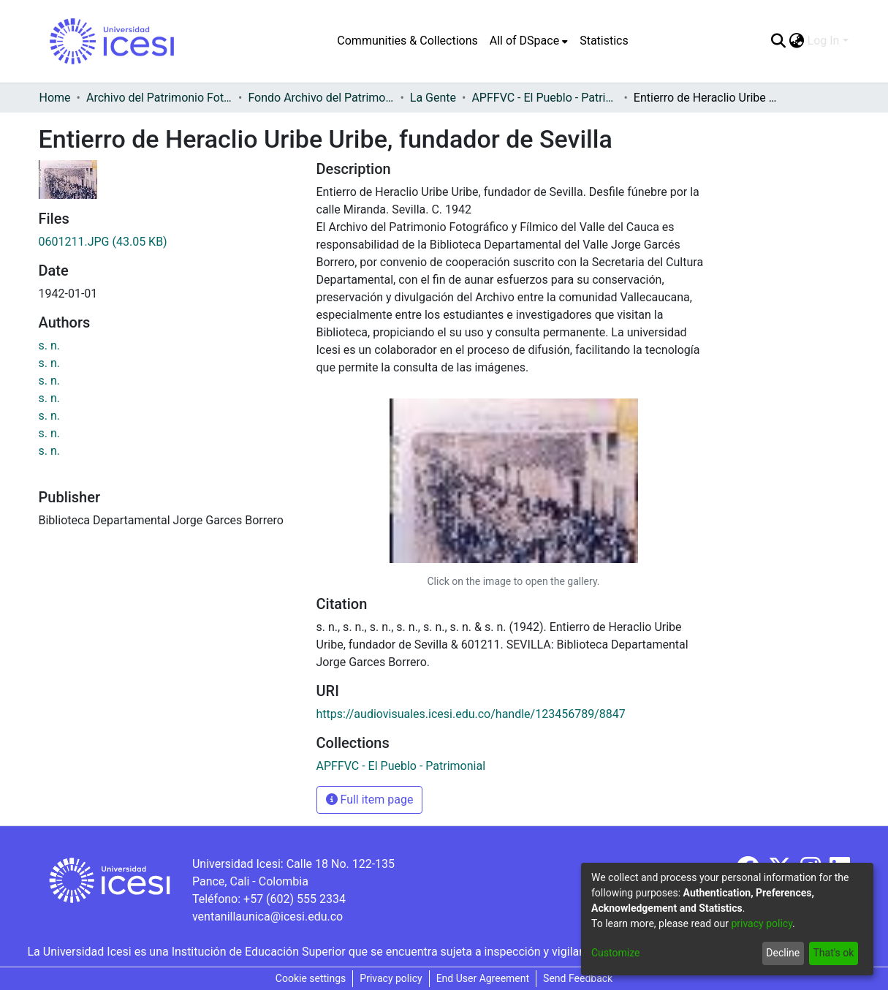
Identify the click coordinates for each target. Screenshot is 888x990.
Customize (615, 953)
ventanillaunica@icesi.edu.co (267, 916)
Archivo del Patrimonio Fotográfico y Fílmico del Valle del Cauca (159, 98)
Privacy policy (391, 978)
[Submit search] (779, 41)
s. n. (50, 345)
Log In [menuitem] (824, 41)
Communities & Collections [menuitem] (407, 41)
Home (55, 98)
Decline (783, 953)
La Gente (433, 98)
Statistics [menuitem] (604, 41)
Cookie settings (311, 978)
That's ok (833, 953)
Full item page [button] (370, 799)
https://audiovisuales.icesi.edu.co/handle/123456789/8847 (471, 714)
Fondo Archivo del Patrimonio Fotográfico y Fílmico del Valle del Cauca (321, 98)
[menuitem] (529, 41)
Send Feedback (577, 978)
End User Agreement (482, 978)
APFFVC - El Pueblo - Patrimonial (544, 98)
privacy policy (761, 923)
